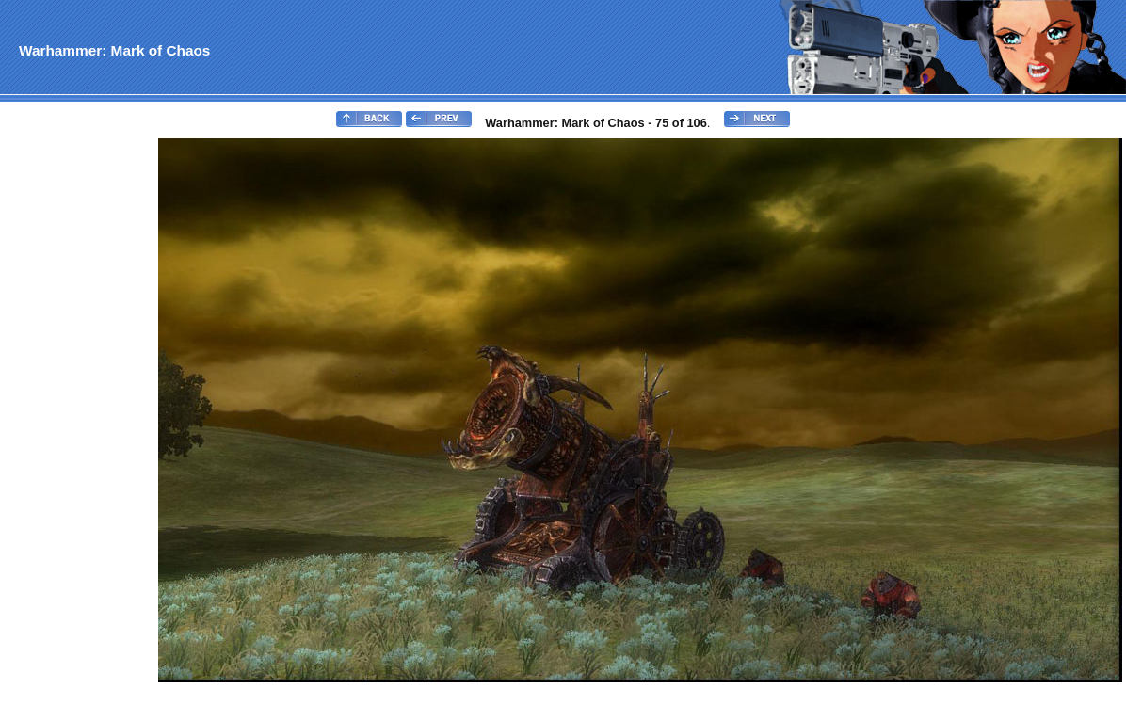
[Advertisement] (78, 419)
